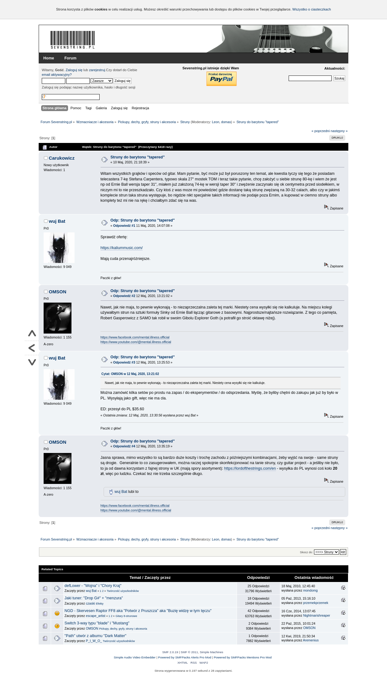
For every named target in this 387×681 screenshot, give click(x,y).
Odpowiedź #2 (124, 296)
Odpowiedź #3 (124, 362)
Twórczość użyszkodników (123, 591)
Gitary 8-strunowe (126, 616)
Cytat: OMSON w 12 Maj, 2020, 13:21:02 (130, 374)
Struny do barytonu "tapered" (137, 157)
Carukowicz (62, 158)
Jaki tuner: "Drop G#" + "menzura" (94, 598)
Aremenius (311, 640)
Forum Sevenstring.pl (73, 40)
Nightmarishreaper (316, 615)
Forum (70, 58)
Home (48, 58)
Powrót (32, 348)
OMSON (58, 291)
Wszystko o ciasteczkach (311, 9)
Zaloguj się (74, 70)
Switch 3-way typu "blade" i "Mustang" (97, 623)
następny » (339, 131)
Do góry (32, 334)
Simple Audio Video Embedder (135, 657)
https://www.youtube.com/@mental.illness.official (136, 342)
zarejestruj (97, 70)
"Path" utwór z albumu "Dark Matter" (96, 636)
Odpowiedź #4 (124, 446)
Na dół (32, 362)
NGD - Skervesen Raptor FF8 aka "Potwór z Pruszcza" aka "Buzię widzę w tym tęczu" (138, 611)
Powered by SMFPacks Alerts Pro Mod (184, 657)
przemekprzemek (315, 603)
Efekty (100, 603)
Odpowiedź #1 (124, 225)
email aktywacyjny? (57, 74)
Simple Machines (211, 652)
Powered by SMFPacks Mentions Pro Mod (243, 657)
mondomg (310, 590)
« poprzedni (321, 131)
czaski (90, 603)
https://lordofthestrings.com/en (250, 468)
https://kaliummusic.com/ (122, 248)
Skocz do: (306, 552)
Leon (215, 122)
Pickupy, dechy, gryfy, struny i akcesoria (123, 628)
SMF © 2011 (189, 652)
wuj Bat (57, 221)
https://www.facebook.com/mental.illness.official (135, 337)
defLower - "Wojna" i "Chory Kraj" (93, 586)
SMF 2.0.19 (170, 652)
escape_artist (95, 616)
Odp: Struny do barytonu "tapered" (142, 220)
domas (226, 122)
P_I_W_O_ (94, 641)
